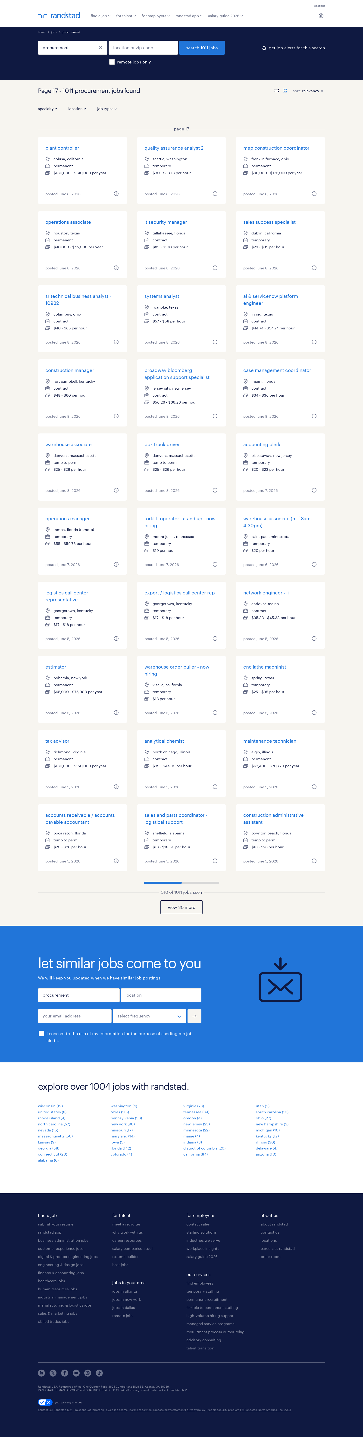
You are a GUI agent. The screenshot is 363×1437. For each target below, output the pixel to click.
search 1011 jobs (202, 47)
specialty (47, 108)
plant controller (62, 148)
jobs (54, 32)
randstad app (189, 15)
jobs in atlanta (124, 1291)
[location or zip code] (143, 48)
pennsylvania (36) (126, 1118)
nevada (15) (48, 1130)
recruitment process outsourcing (215, 1332)
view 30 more (181, 907)
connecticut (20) (52, 1154)
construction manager (69, 370)
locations (319, 5)
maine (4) (191, 1136)
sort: (297, 90)
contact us (270, 1232)
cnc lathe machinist (264, 667)
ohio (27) (263, 1118)
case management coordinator (277, 370)
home (41, 32)
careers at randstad (278, 1248)
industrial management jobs (62, 1297)
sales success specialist (269, 222)
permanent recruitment (207, 1299)
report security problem (223, 1409)
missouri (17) (122, 1130)
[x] (53, 1375)
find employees (199, 1283)
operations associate (68, 222)
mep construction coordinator (276, 148)
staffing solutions (201, 1232)
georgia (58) (48, 1148)
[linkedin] (41, 1375)
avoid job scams (117, 1409)
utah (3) (262, 1106)
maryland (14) (123, 1136)
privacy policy (196, 1409)
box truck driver (162, 444)
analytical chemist (164, 741)
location (77, 108)
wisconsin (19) (50, 1106)
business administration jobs (63, 1240)
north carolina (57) (54, 1124)
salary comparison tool (132, 1248)
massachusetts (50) (55, 1136)
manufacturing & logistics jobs (65, 1305)
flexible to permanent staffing (212, 1307)
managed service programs (210, 1323)
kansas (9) (47, 1142)
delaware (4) (266, 1148)
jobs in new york (126, 1299)
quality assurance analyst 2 (173, 148)
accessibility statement (169, 1409)
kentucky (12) (267, 1136)
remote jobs (122, 1315)
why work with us (127, 1232)
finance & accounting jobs (61, 1272)
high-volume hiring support (210, 1315)
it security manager (165, 222)
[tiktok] (99, 1375)
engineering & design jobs (61, 1264)
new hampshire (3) (272, 1124)
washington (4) (124, 1106)
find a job (101, 15)
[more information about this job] (116, 193)
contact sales (198, 1224)
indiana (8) (192, 1142)
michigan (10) (268, 1130)
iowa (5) (118, 1142)
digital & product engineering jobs (68, 1256)
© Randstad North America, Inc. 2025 (266, 1409)
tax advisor (57, 741)
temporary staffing (202, 1291)
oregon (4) (192, 1118)
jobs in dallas (123, 1307)
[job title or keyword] (72, 48)
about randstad (274, 1224)
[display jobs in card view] (284, 90)
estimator (55, 667)
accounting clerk (262, 444)
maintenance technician (269, 741)
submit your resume (55, 1224)
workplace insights (202, 1248)
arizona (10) (266, 1154)
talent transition (200, 1348)
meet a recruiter (126, 1224)
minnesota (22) (196, 1130)
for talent (126, 15)
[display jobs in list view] (276, 90)
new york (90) (123, 1124)
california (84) (195, 1154)
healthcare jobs (51, 1281)
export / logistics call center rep (179, 592)
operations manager (67, 518)
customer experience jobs (61, 1248)
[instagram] (87, 1375)
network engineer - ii (266, 592)
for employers (156, 15)
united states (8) (52, 1112)
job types (106, 108)
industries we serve (203, 1240)
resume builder (125, 1256)
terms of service (141, 1409)
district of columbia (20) (204, 1148)
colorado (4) (121, 1154)
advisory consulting (203, 1340)
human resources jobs (57, 1289)
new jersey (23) (196, 1124)
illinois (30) (265, 1142)
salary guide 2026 (225, 15)
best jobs (120, 1264)
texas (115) (120, 1112)
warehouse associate (68, 444)
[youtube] (76, 1375)
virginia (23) (193, 1106)
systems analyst (161, 296)
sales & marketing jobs (57, 1313)
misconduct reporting (89, 1409)
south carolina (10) (272, 1112)
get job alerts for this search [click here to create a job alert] (297, 47)
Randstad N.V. (63, 1409)
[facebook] (64, 1375)
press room (271, 1256)
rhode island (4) (51, 1118)
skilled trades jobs (53, 1321)
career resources (127, 1240)
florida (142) (121, 1148)
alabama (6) (48, 1160)
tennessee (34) (196, 1112)
